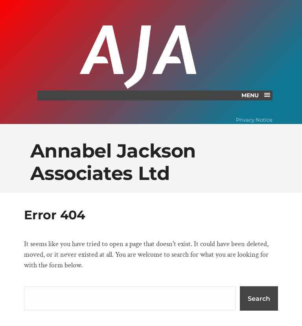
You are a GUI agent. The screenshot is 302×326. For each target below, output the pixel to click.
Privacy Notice (254, 120)
